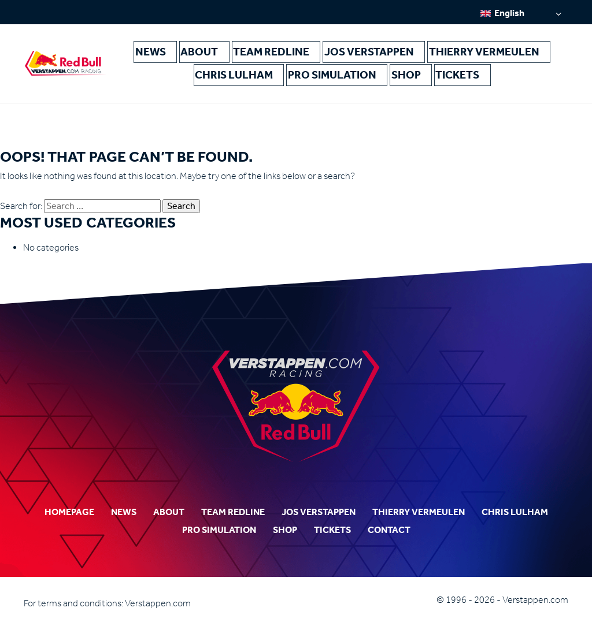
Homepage (69, 511)
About (201, 52)
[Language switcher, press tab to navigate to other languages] (521, 13)
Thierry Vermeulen (420, 52)
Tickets (399, 76)
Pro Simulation (301, 76)
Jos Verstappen (332, 52)
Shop (358, 76)
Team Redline (257, 52)
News (162, 52)
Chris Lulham (504, 52)
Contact (389, 529)
